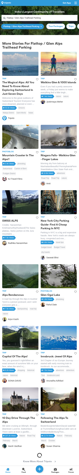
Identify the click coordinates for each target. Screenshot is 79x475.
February (6, 441)
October (52, 441)
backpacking (23, 309)
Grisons (22, 108)
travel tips (60, 242)
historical (30, 370)
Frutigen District (9, 173)
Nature (22, 436)
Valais (30, 113)
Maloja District (8, 113)
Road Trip (45, 178)
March (14, 441)
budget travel (46, 247)
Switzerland (7, 169)
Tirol (43, 375)
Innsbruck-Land (53, 375)
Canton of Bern (21, 169)
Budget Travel (59, 247)
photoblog (21, 164)
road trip (33, 309)
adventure (61, 173)
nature (58, 96)
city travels (45, 252)
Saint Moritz (21, 113)
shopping (21, 370)
